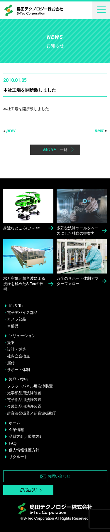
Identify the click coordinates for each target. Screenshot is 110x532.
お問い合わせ (55, 476)
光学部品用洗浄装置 (24, 393)
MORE (55, 150)
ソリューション (22, 336)
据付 (11, 363)
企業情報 (16, 429)
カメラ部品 (16, 319)
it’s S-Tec (16, 306)
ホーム (14, 423)
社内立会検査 (18, 356)
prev (9, 130)
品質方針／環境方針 (26, 436)
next (101, 130)
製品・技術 (18, 379)
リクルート (18, 457)
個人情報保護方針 (24, 450)
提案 (11, 342)
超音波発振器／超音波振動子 (32, 413)
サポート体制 (18, 369)
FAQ (12, 443)
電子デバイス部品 (22, 312)
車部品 (12, 326)
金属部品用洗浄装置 (24, 406)
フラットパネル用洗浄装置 (30, 386)
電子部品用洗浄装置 (24, 399)
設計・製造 (16, 349)
